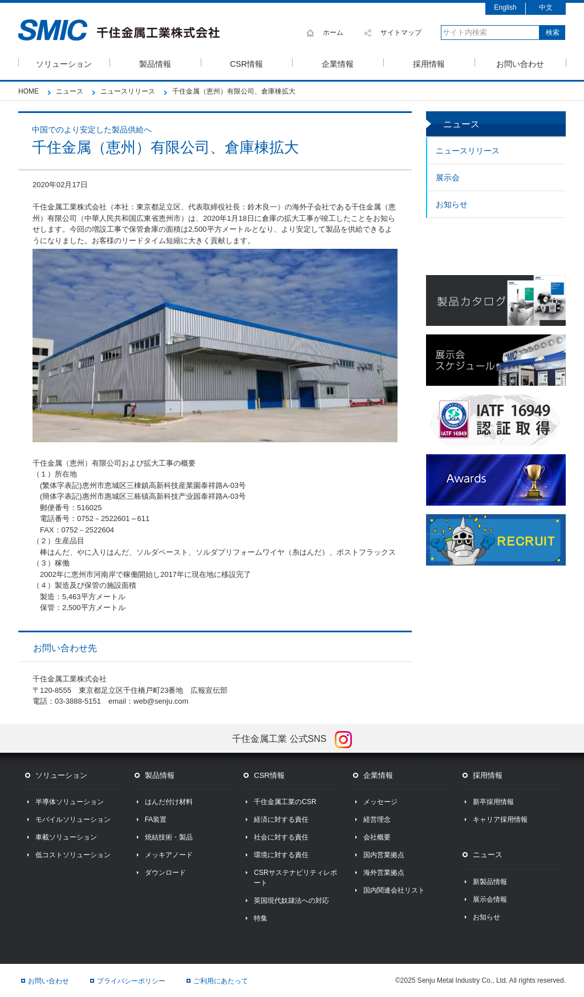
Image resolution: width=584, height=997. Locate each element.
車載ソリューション (66, 837)
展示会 (448, 177)
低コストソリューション (73, 855)
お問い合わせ (520, 63)
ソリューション (64, 63)
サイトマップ (400, 33)
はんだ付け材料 (169, 802)
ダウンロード (165, 873)
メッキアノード (169, 855)
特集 (260, 918)
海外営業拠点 (383, 873)
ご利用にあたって (220, 981)
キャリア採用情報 (500, 820)
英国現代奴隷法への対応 (291, 901)
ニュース (487, 854)
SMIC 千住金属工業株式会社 (119, 30)
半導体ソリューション (69, 802)
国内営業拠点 (383, 855)
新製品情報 (490, 882)
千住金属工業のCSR (285, 802)
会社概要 (377, 837)
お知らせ (452, 204)
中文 (546, 7)
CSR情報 (246, 63)
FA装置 (156, 820)
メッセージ (380, 802)
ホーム (333, 33)
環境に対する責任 (281, 855)
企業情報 (338, 63)
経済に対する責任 (281, 820)
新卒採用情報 (493, 802)
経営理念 (377, 820)
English (505, 7)
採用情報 (429, 63)
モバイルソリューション (73, 820)
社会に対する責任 (281, 837)
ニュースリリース (468, 150)
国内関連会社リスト (394, 890)
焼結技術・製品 (169, 837)
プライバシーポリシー (131, 981)
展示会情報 (490, 899)
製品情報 (155, 63)
